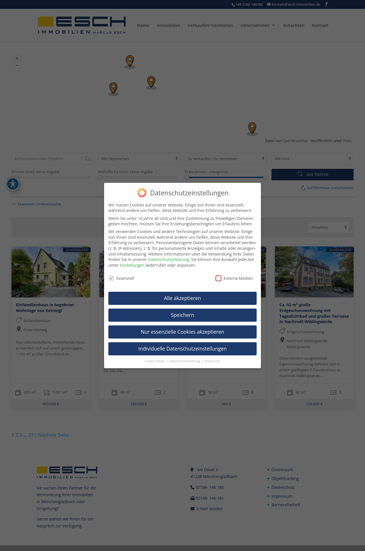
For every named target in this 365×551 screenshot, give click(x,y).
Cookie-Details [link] (155, 361)
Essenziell (121, 278)
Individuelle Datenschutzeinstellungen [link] (182, 348)
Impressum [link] (212, 361)
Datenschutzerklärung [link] (168, 259)
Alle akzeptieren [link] (182, 298)
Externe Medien (234, 278)
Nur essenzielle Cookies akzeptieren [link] (182, 331)
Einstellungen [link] (132, 265)
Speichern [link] (182, 314)
